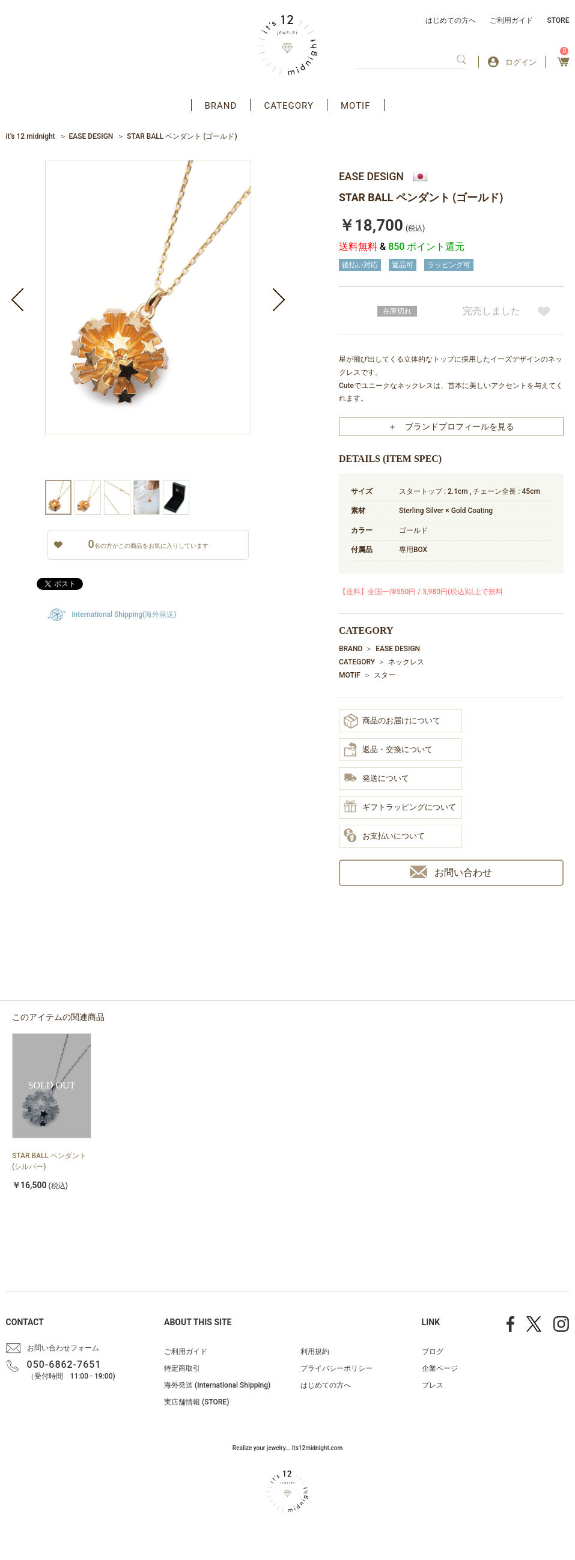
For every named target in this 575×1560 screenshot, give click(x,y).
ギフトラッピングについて (400, 807)
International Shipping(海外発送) (123, 614)
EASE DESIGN (91, 136)
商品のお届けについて (392, 721)
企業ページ (440, 1368)
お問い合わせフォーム (63, 1348)
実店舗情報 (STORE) (196, 1402)
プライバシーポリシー (336, 1368)
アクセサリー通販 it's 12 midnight (287, 45)
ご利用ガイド (511, 20)
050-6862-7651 (64, 1364)
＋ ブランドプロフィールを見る (451, 426)
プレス (432, 1385)
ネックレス (406, 662)
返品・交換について (388, 749)
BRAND (221, 105)
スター (384, 675)
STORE (558, 20)
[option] (148, 320)
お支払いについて (384, 836)
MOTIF (356, 105)
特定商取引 (182, 1368)
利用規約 (314, 1351)
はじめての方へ (450, 20)
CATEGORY (289, 105)
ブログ (432, 1351)
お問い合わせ (451, 872)
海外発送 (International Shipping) (217, 1385)
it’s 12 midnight (30, 136)
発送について (376, 779)
